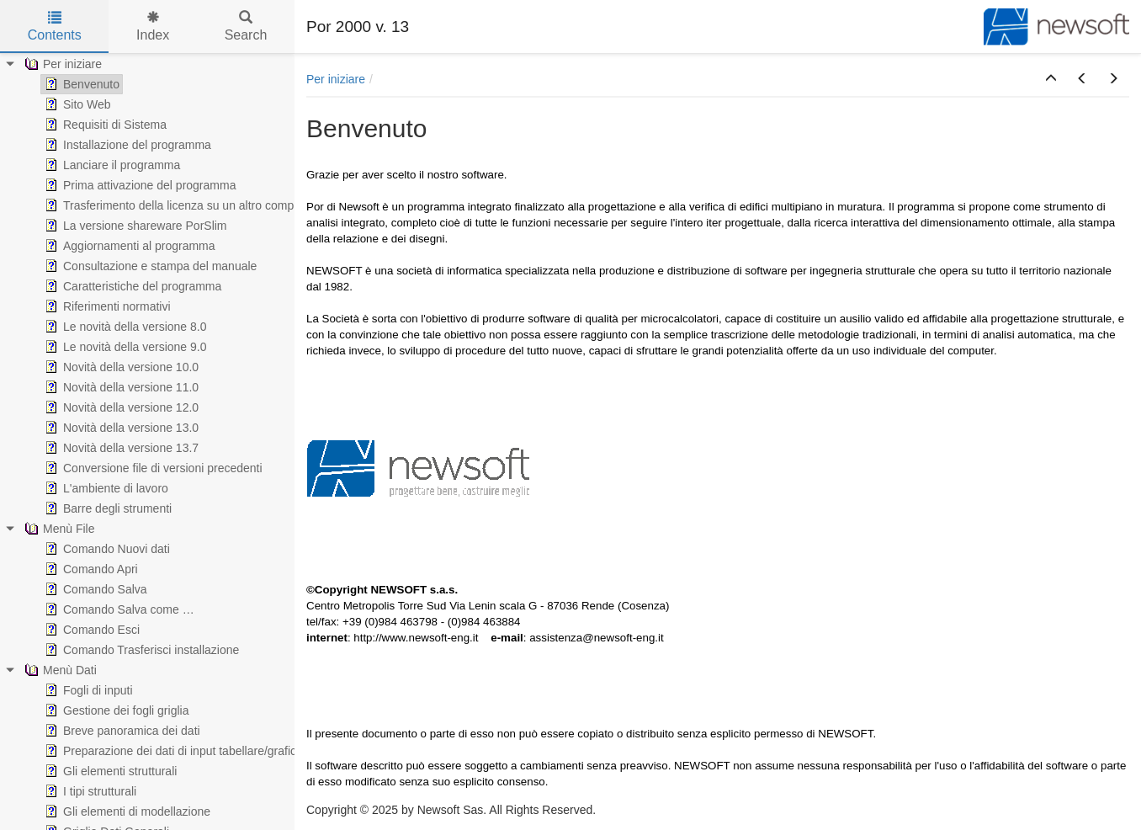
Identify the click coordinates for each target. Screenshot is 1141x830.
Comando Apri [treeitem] (89, 569)
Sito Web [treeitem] (76, 104)
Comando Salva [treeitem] (94, 589)
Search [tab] (246, 26)
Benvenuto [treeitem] (80, 84)
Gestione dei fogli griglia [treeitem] (114, 710)
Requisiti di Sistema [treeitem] (104, 124)
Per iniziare (335, 79)
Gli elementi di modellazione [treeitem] (125, 811)
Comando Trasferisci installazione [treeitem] (140, 650)
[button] (1051, 79)
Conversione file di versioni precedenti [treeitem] (152, 468)
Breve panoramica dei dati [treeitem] (120, 731)
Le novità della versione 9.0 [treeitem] (123, 347)
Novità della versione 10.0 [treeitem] (120, 367)
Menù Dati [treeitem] (59, 670)
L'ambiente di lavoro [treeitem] (104, 488)
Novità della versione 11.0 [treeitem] (120, 387)
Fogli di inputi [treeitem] (87, 690)
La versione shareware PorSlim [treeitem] (134, 225)
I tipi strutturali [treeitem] (88, 791)
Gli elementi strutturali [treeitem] (109, 771)
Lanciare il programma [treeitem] (110, 165)
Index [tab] (152, 26)
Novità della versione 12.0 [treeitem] (120, 407)
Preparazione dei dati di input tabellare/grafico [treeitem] (172, 751)
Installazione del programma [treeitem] (126, 145)
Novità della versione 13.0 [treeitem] (120, 428)
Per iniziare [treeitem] (61, 64)
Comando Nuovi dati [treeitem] (105, 549)
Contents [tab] (55, 26)
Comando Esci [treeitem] (90, 630)
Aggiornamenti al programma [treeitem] (128, 246)
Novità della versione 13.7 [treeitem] (120, 448)
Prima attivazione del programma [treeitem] (138, 185)
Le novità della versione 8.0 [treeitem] (123, 327)
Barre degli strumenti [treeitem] (106, 508)
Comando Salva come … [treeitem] (117, 609)
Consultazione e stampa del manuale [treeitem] (149, 266)
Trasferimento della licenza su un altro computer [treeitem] (177, 205)
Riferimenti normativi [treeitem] (106, 306)
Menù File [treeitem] (57, 529)
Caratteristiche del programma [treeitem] (131, 286)
